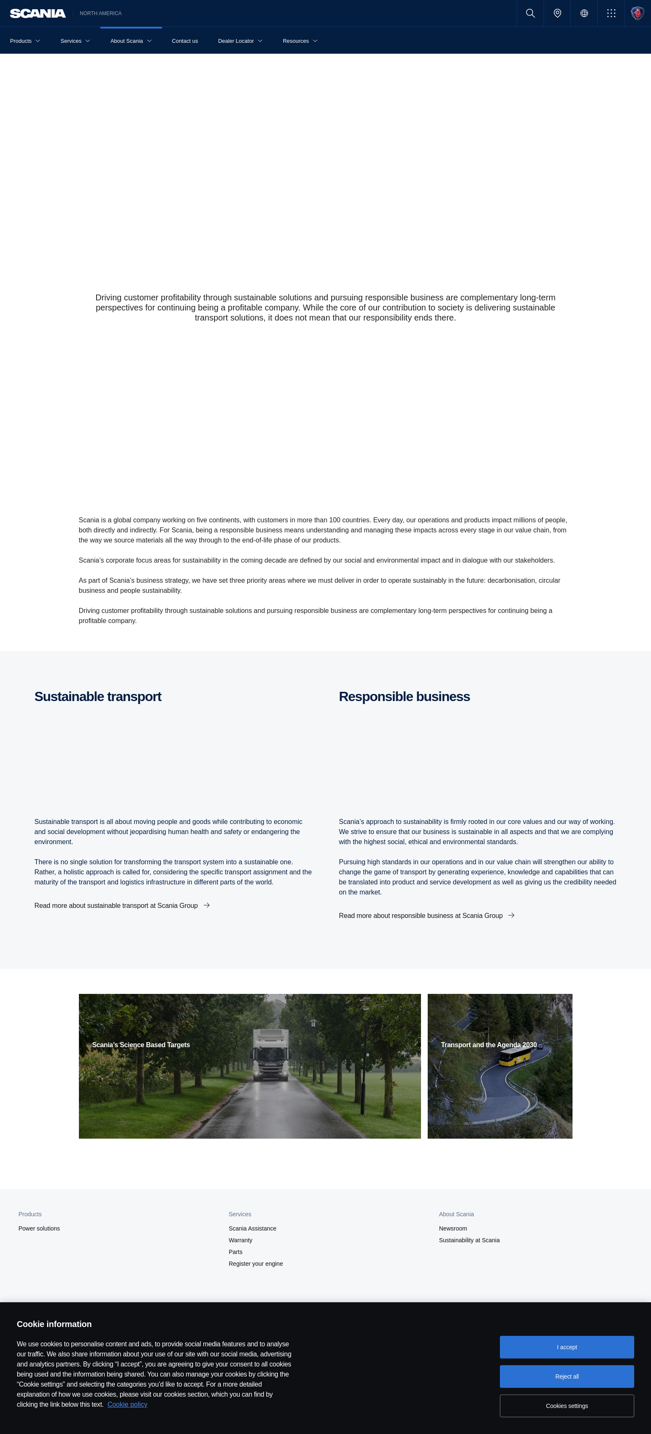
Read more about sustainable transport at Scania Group (117, 905)
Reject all (567, 1376)
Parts (236, 1252)
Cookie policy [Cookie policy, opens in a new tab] (127, 1404)
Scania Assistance (253, 1228)
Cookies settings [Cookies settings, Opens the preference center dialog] (567, 1406)
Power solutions (39, 1228)
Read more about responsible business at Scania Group (422, 915)
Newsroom (453, 1228)
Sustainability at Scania (469, 1240)
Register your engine (256, 1263)
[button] (611, 13)
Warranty (240, 1240)
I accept (567, 1347)
